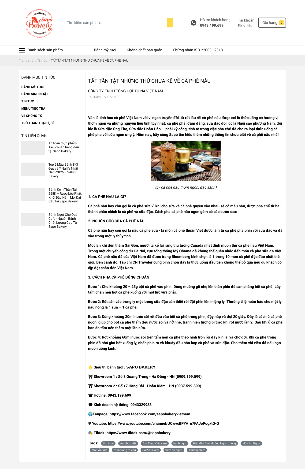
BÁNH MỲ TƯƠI (32, 87)
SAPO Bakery (150, 450)
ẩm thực (108, 443)
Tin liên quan (34, 136)
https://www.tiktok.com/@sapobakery (139, 433)
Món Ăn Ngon (251, 443)
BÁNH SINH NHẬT (34, 94)
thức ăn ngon (173, 450)
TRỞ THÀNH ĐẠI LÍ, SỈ (37, 123)
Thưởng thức (197, 450)
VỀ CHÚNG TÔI (32, 116)
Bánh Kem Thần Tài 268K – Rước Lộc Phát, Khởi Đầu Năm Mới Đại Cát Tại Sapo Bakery (65, 195)
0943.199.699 (211, 25)
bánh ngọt (179, 443)
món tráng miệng (125, 450)
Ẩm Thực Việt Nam (155, 443)
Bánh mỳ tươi (105, 50)
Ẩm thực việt (128, 443)
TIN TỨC (27, 101)
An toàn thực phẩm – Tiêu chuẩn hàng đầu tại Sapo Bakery (63, 147)
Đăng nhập (245, 25)
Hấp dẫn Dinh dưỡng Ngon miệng (214, 443)
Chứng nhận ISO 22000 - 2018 (198, 50)
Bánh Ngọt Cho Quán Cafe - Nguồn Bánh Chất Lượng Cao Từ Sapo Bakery (63, 220)
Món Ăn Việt (99, 450)
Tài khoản (246, 20)
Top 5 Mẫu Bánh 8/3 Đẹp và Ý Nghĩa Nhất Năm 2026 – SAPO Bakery (63, 170)
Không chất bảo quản (144, 50)
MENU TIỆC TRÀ (33, 108)
